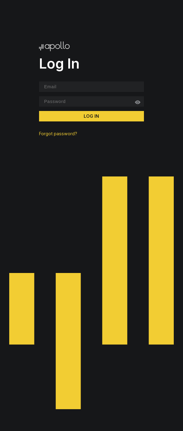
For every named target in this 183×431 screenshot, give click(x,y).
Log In (91, 116)
